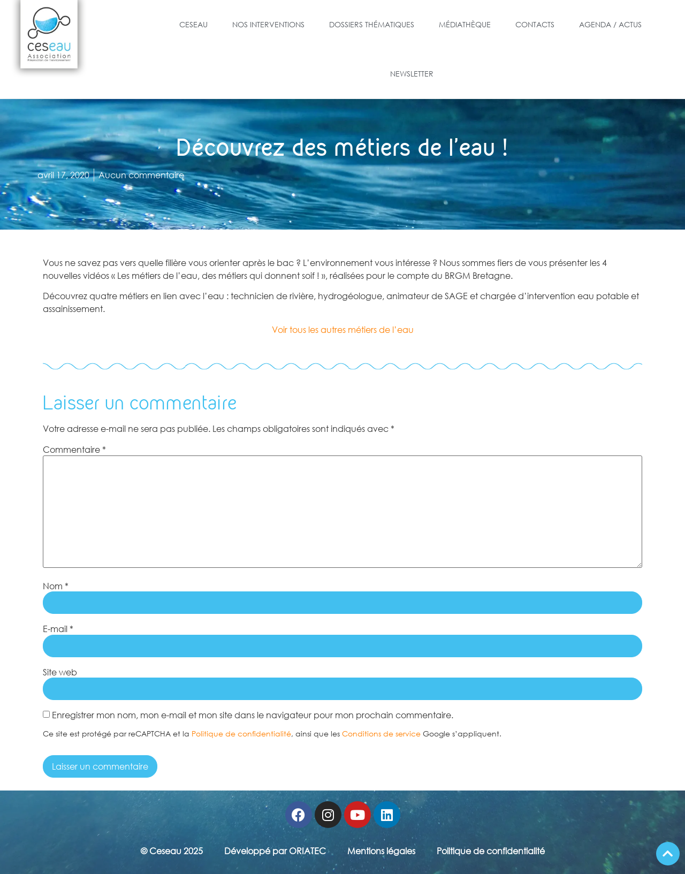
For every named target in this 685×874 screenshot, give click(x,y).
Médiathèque (465, 24)
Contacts (534, 24)
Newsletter (411, 73)
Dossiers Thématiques (371, 24)
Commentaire (74, 449)
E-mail (58, 629)
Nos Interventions (268, 24)
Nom (55, 586)
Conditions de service (381, 733)
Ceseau (193, 24)
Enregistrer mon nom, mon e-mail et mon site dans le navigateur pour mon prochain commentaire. (252, 715)
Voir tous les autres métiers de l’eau (343, 329)
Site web (60, 672)
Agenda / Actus (610, 24)
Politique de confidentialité (241, 733)
